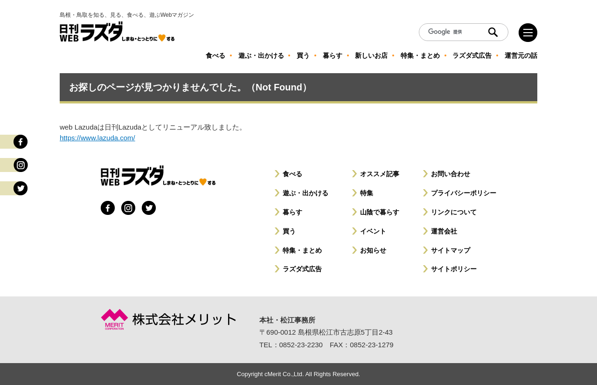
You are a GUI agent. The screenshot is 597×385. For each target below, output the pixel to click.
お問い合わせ (450, 174)
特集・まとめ (302, 250)
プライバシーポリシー (463, 193)
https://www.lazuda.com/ (97, 138)
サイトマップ (450, 250)
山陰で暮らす (379, 212)
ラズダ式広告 (302, 269)
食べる (292, 174)
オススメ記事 (379, 174)
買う (289, 231)
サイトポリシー (454, 269)
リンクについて (454, 212)
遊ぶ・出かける (305, 193)
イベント (373, 231)
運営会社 (444, 231)
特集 (366, 193)
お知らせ (373, 250)
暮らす (292, 212)
